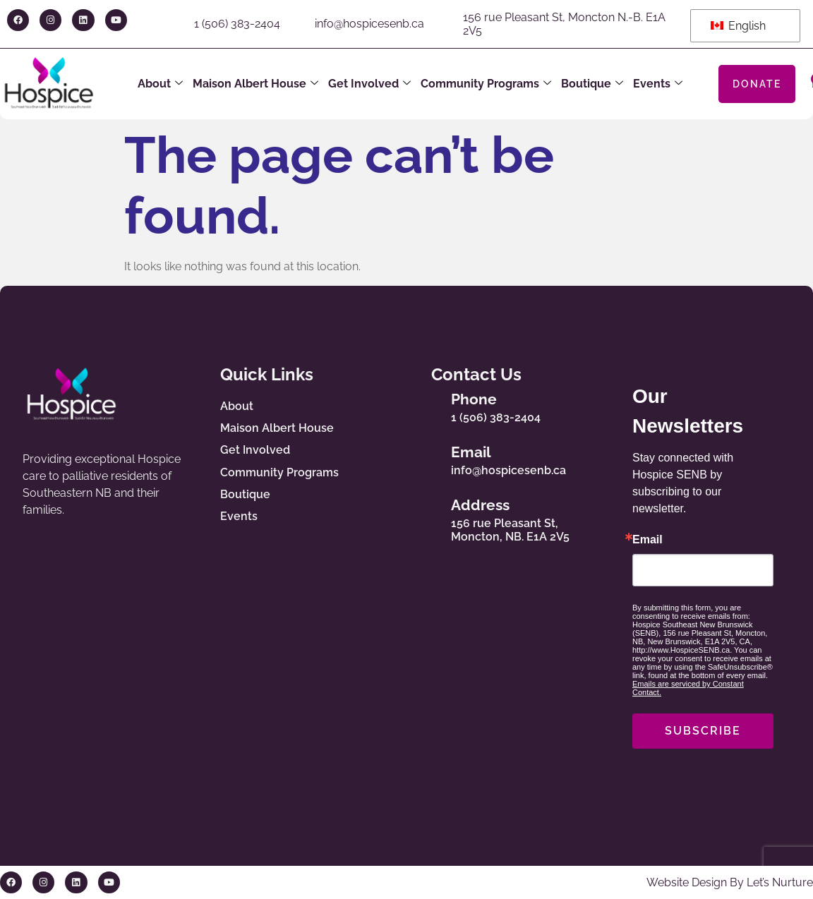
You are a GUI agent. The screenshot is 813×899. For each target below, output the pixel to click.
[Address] (425, 517)
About (160, 84)
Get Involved (369, 84)
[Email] (425, 458)
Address (480, 505)
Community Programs (486, 84)
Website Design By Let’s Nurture (729, 882)
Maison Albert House (255, 84)
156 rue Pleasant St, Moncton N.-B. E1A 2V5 (564, 24)
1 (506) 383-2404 (237, 23)
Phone (474, 399)
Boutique (592, 84)
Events (657, 84)
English (738, 25)
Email (471, 452)
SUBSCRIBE (703, 730)
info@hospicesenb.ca (369, 23)
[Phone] (425, 405)
